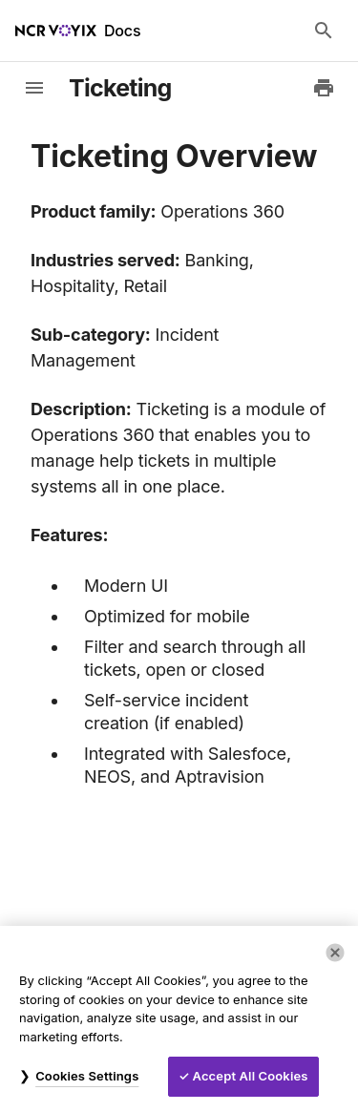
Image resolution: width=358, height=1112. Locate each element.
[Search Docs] (324, 30)
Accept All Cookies (250, 1075)
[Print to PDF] (324, 88)
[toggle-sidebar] (34, 88)
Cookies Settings (86, 1075)
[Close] (335, 953)
